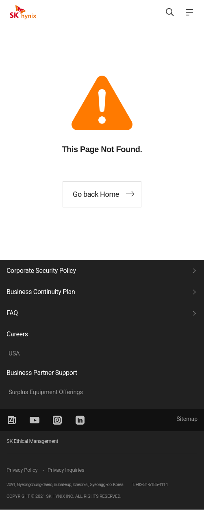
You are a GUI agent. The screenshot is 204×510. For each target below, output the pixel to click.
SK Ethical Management (32, 441)
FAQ (12, 313)
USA (14, 353)
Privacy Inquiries (66, 470)
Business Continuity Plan (41, 292)
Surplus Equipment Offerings (46, 392)
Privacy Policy (22, 470)
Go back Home (96, 194)
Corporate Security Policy (41, 271)
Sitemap (187, 419)
